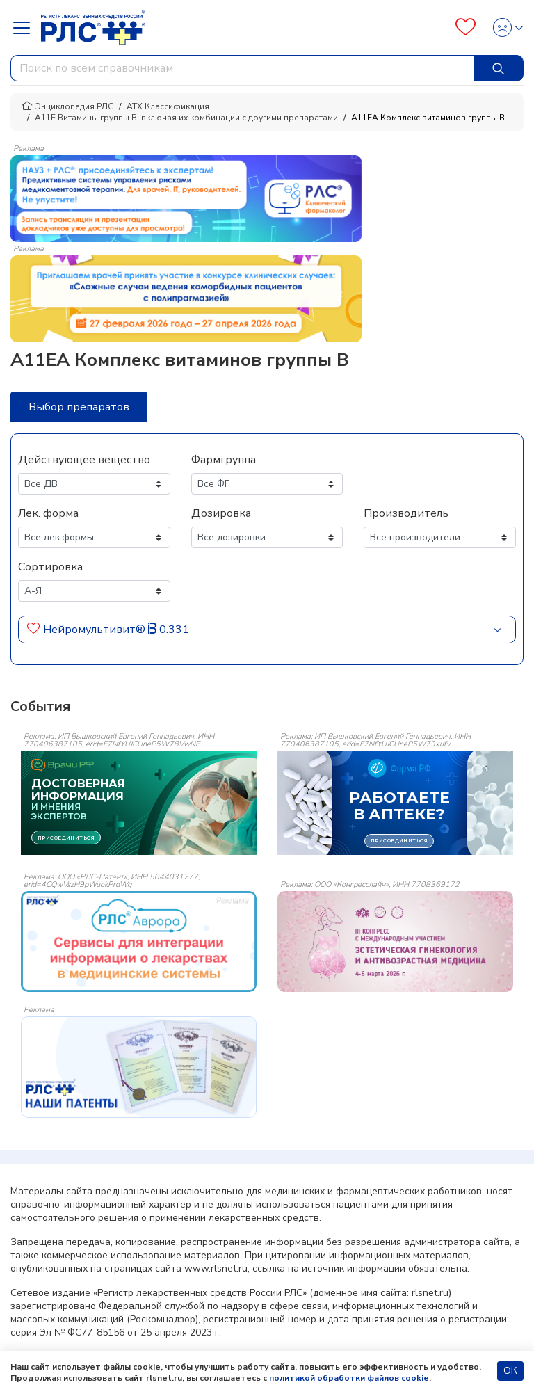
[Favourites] (465, 27)
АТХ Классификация (168, 106)
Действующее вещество (84, 459)
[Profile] (504, 27)
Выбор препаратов (79, 407)
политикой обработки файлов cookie (349, 1378)
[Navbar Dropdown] (25, 28)
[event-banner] (139, 941)
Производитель (406, 513)
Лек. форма (48, 513)
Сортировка (50, 567)
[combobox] (242, 68)
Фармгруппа (223, 459)
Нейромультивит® (94, 629)
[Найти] (499, 68)
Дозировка (221, 513)
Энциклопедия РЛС (67, 106)
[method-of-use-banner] (186, 197)
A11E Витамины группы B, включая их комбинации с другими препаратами (186, 117)
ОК (510, 1370)
